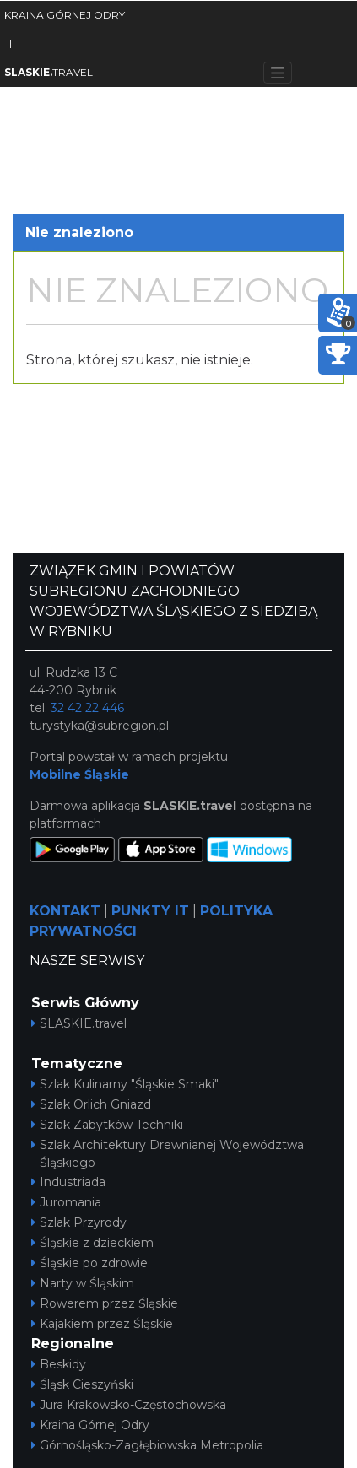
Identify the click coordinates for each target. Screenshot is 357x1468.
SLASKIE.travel (79, 1023)
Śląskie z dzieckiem (92, 1242)
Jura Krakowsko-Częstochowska (128, 1404)
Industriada (68, 1182)
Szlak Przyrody (79, 1222)
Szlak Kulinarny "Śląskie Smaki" (125, 1084)
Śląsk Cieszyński (82, 1384)
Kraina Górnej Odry (90, 1425)
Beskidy (58, 1364)
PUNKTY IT (150, 911)
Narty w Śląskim (82, 1283)
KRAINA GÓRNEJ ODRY (64, 14)
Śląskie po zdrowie (89, 1263)
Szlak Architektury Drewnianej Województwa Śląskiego (167, 1153)
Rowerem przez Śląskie (104, 1303)
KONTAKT (65, 911)
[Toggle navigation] (278, 73)
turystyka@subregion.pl (99, 725)
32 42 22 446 (87, 707)
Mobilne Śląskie (79, 774)
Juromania (66, 1202)
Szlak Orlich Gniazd (91, 1104)
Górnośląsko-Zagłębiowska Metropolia (147, 1445)
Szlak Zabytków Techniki (107, 1124)
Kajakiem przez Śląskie (102, 1323)
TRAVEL (48, 72)
